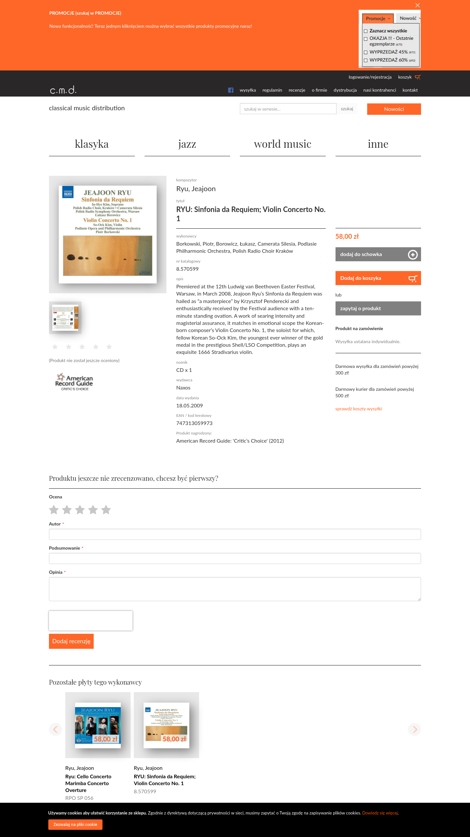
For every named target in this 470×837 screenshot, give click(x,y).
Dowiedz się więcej (380, 812)
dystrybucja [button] (345, 90)
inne (378, 143)
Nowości (394, 108)
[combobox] (288, 108)
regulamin (272, 90)
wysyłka (248, 90)
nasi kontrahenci (379, 90)
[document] (236, 820)
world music (283, 143)
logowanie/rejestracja (370, 77)
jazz (187, 143)
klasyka (92, 143)
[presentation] (91, 621)
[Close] (417, 5)
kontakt (410, 90)
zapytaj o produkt (360, 308)
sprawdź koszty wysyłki (359, 408)
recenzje (297, 90)
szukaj (347, 108)
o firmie (319, 90)
